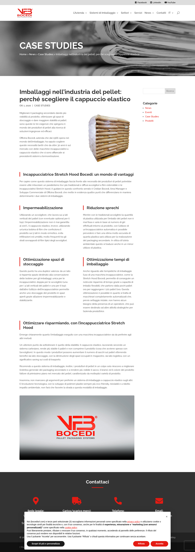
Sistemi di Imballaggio (102, 12)
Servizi (138, 12)
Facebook (142, 3)
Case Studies (45, 54)
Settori (125, 12)
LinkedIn (157, 3)
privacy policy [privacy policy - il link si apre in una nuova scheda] (133, 521)
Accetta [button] (159, 543)
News (148, 12)
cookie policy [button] (71, 527)
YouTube (170, 3)
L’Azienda (78, 12)
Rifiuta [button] (141, 543)
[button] (166, 516)
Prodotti (149, 120)
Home (23, 54)
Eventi (148, 112)
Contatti (161, 12)
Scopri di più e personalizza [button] (46, 543)
